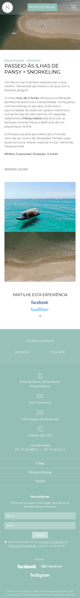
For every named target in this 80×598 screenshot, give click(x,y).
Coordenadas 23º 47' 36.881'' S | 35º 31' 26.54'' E (40, 447)
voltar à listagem (40, 341)
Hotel (40, 481)
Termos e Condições (19, 591)
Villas (40, 463)
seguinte (58, 352)
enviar (40, 534)
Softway (70, 594)
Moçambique (40, 472)
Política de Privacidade (22, 546)
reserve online (42, 7)
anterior (22, 352)
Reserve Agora (16, 169)
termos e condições (51, 542)
